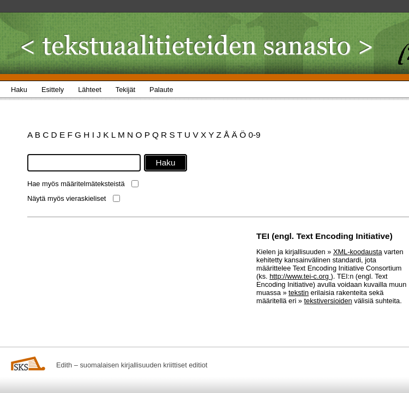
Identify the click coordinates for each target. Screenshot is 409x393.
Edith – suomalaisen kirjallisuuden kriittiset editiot (131, 365)
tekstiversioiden (328, 301)
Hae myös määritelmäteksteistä (76, 184)
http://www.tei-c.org (299, 276)
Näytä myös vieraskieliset (66, 198)
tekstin (298, 292)
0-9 (254, 134)
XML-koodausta (357, 252)
